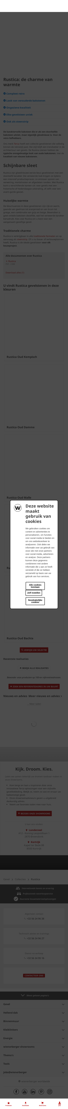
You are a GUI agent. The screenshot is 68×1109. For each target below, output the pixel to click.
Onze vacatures (12, 1072)
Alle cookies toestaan (35, 586)
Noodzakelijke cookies (35, 601)
